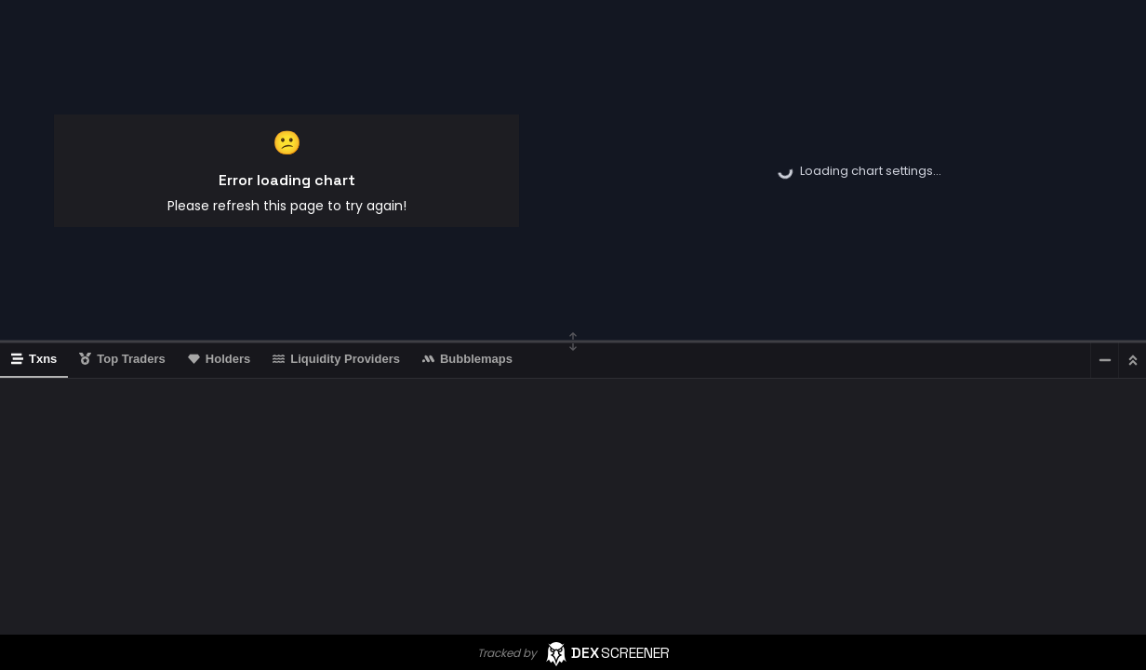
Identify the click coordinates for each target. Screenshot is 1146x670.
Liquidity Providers (336, 359)
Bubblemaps (467, 359)
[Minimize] (1104, 360)
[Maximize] (1132, 360)
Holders (219, 359)
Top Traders (122, 359)
